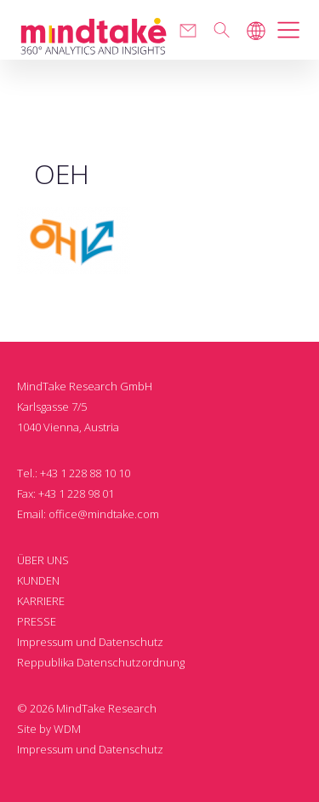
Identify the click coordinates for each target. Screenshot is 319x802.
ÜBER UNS (43, 560)
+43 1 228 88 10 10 (85, 473)
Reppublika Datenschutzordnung (101, 662)
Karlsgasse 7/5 (52, 406)
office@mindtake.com (103, 514)
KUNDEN (38, 580)
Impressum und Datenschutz (90, 641)
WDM (67, 728)
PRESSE (36, 621)
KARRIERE (41, 601)
